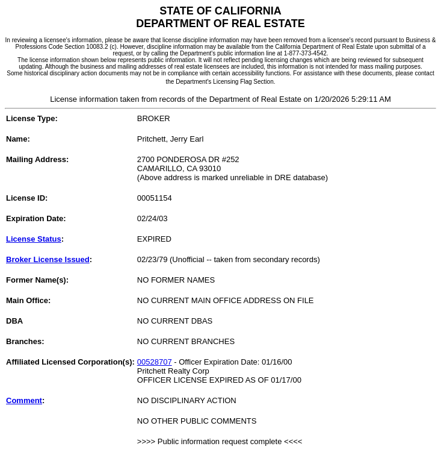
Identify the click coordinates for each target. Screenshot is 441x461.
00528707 (154, 361)
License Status (33, 238)
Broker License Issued (48, 259)
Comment (24, 400)
